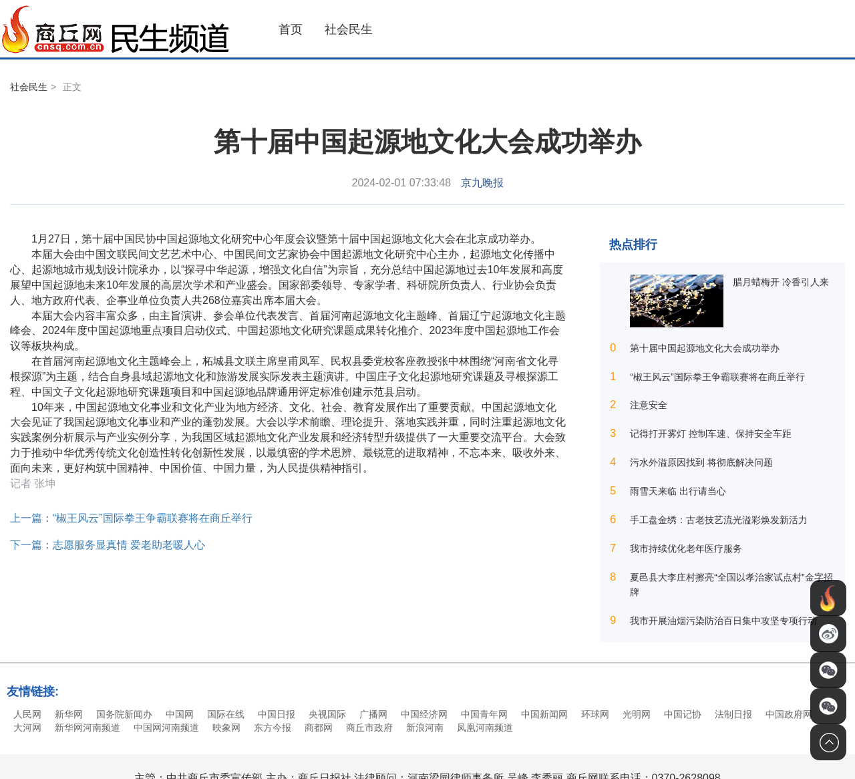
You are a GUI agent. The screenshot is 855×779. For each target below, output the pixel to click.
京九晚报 (482, 182)
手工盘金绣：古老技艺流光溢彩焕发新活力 (719, 519)
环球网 (595, 714)
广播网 (373, 714)
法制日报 (733, 714)
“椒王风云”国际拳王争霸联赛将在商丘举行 (717, 376)
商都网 (319, 727)
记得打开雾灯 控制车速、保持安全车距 (711, 433)
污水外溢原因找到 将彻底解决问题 (701, 462)
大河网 (27, 727)
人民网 (27, 714)
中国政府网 (788, 714)
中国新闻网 (544, 714)
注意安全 (648, 405)
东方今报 (272, 727)
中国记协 (682, 714)
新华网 (69, 714)
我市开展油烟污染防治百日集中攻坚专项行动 (723, 620)
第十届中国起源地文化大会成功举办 (705, 348)
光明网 (637, 714)
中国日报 (276, 714)
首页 (291, 29)
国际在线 (225, 714)
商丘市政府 (369, 727)
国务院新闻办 (124, 714)
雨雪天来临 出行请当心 (678, 491)
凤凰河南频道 (485, 727)
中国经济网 (424, 714)
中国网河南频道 (166, 727)
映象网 (226, 727)
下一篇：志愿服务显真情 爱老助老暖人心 (107, 545)
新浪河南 (425, 727)
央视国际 (327, 714)
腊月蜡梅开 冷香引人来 (781, 282)
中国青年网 (484, 714)
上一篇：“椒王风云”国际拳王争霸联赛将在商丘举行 (131, 518)
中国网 (180, 714)
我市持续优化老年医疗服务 (686, 548)
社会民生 (349, 29)
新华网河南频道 (87, 727)
